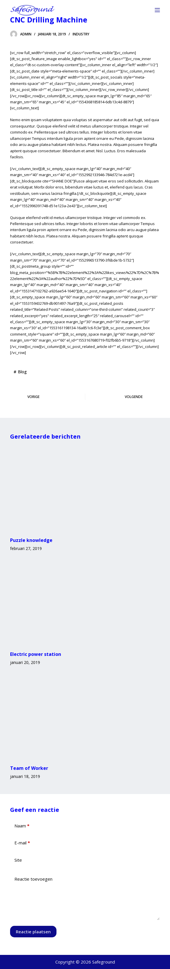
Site (18, 860)
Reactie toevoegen (33, 879)
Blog (22, 371)
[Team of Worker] (85, 716)
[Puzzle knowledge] (85, 489)
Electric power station (35, 654)
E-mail (22, 842)
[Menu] (157, 10)
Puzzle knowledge (31, 540)
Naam (21, 825)
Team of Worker (29, 768)
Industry (81, 34)
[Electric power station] (85, 602)
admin (25, 34)
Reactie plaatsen (33, 931)
